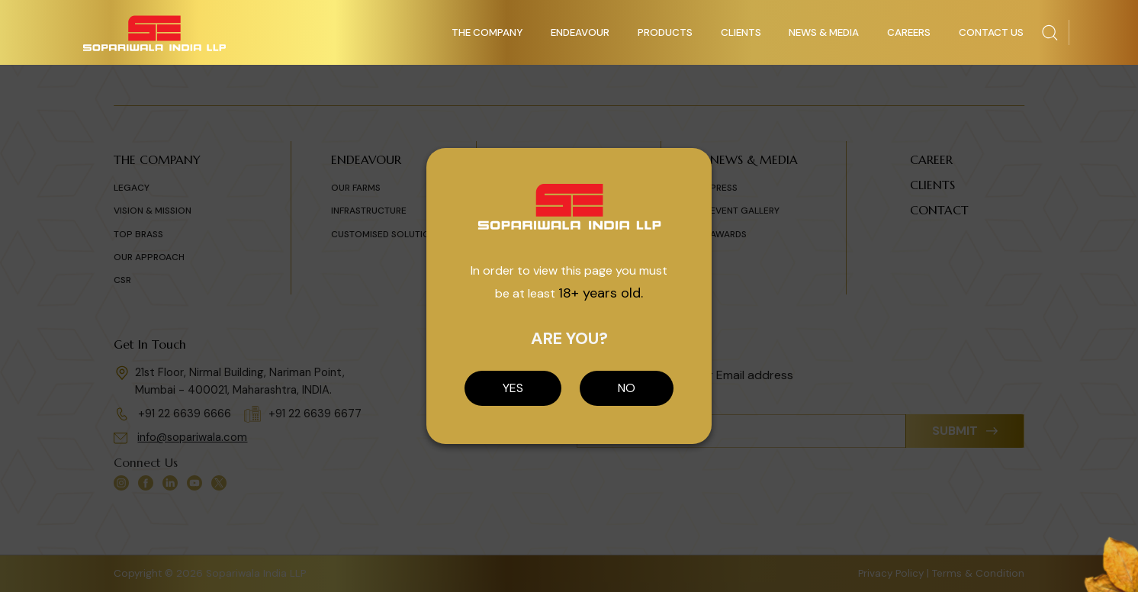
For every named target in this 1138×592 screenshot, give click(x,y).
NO (626, 388)
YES (513, 388)
